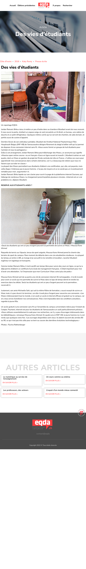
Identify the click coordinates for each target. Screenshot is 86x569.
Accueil (13, 5)
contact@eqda (43, 433)
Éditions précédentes (26, 5)
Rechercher (67, 5)
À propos (56, 5)
